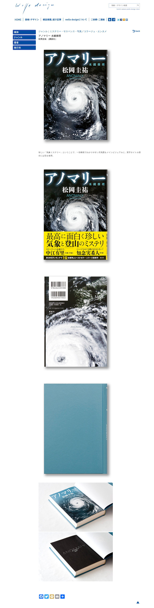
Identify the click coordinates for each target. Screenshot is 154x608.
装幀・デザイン (32, 19)
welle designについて (76, 19)
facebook (113, 19)
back (136, 31)
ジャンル (25, 38)
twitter (109, 19)
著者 (25, 43)
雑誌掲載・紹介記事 (52, 19)
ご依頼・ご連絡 (98, 19)
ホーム (18, 19)
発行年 (25, 48)
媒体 (25, 32)
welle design (35, 9)
